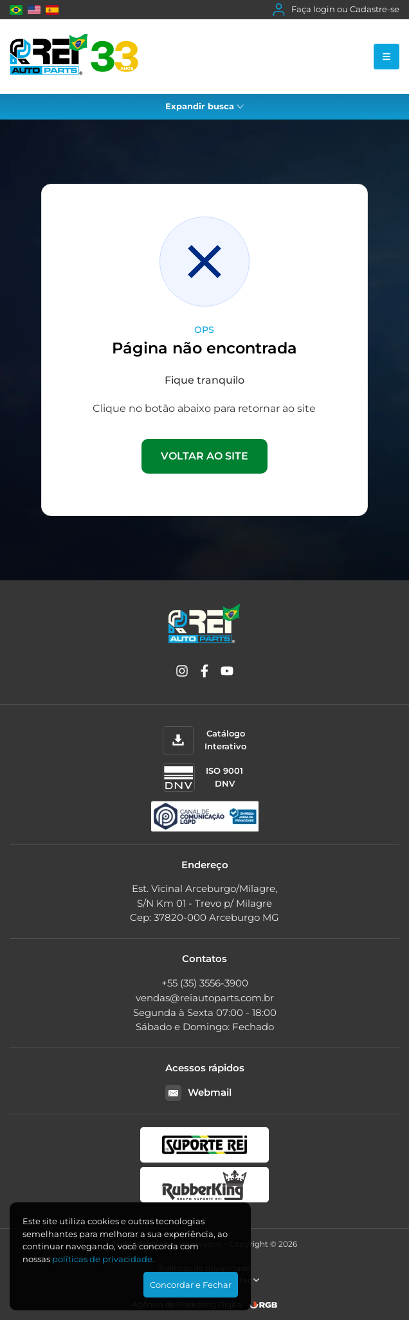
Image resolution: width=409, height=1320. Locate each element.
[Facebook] (204, 673)
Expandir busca (204, 106)
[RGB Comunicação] (264, 1304)
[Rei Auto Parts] (74, 56)
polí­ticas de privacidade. (103, 1259)
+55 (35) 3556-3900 (204, 983)
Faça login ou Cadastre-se (336, 9)
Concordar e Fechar (191, 1285)
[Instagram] (182, 673)
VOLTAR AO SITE (204, 456)
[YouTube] (227, 673)
